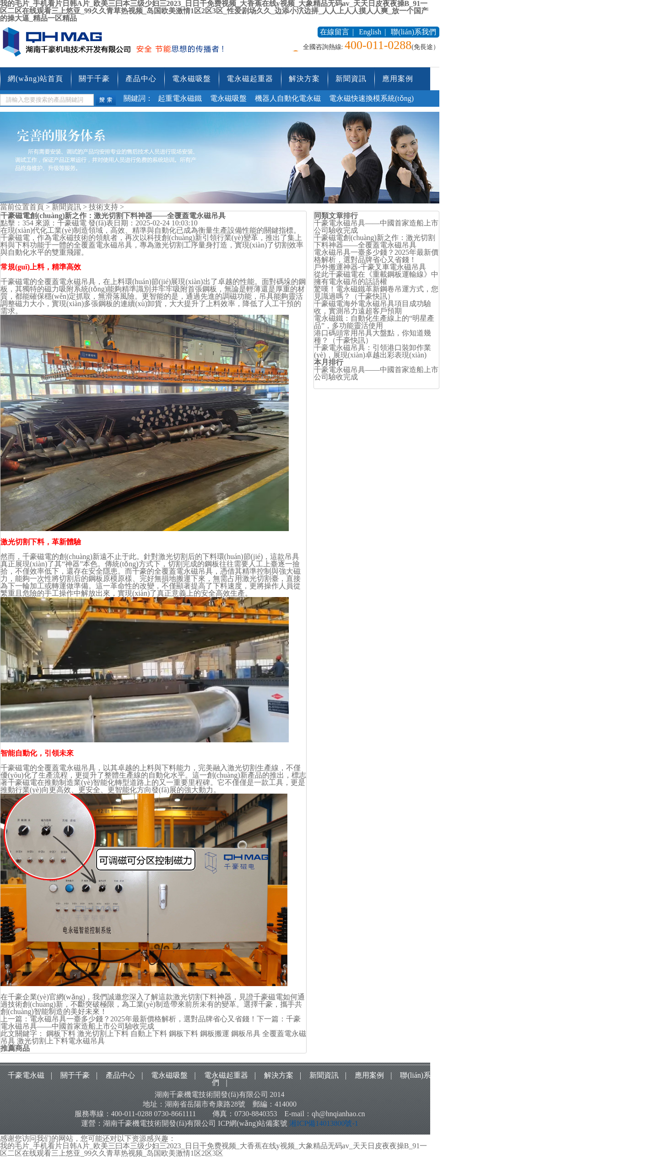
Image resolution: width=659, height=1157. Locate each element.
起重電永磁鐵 (180, 98)
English (370, 32)
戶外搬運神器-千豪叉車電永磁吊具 (370, 267)
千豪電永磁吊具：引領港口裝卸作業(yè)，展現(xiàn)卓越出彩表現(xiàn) (372, 351)
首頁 (36, 207)
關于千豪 (94, 78)
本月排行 (328, 362)
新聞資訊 (351, 78)
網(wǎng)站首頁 (35, 78)
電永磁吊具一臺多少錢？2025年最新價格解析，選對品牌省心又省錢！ (143, 1019)
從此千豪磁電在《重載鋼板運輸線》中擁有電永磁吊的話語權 (376, 277)
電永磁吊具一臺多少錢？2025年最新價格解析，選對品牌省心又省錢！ (376, 255)
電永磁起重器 (250, 78)
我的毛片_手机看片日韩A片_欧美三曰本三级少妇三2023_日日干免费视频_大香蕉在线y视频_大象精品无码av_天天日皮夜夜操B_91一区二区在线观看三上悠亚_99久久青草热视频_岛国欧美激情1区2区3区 (213, 1149)
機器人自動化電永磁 (288, 98)
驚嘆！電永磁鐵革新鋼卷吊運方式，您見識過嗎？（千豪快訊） (376, 292)
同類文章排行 (336, 215)
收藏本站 (295, 32)
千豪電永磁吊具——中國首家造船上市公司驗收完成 (150, 1022)
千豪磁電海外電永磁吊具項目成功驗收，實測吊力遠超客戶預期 (372, 307)
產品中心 (141, 78)
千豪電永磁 (26, 1075)
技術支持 (103, 207)
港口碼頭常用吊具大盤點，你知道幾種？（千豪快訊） (372, 336)
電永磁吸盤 (191, 78)
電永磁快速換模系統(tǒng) (371, 98)
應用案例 (397, 78)
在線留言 (334, 32)
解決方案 (304, 78)
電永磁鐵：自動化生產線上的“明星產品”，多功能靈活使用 (374, 321)
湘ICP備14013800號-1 (323, 1123)
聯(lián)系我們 (413, 32)
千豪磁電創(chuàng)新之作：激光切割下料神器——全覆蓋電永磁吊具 (374, 241)
